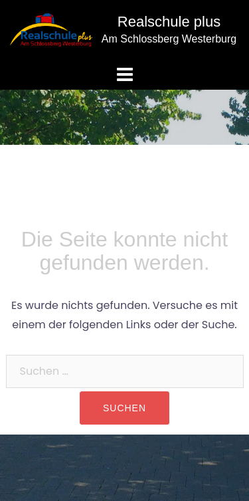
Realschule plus (169, 21)
